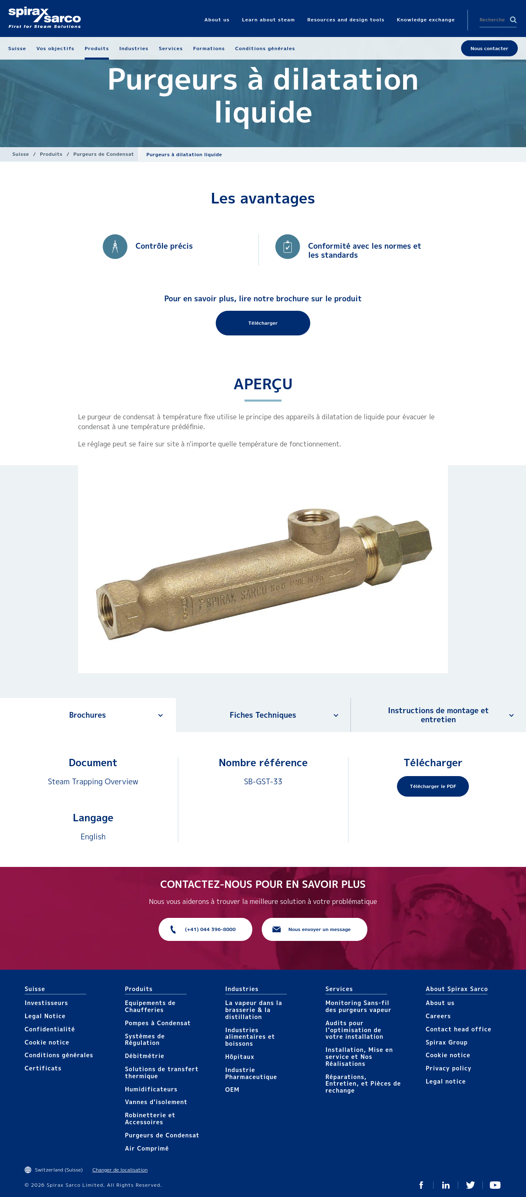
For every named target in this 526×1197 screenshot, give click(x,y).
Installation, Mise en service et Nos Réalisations (359, 1057)
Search (513, 19)
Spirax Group (447, 1042)
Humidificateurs (151, 1089)
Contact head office (458, 1029)
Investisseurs (46, 1003)
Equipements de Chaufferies (150, 1006)
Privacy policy (449, 1068)
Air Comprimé (147, 1148)
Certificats (43, 1068)
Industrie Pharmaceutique (251, 1073)
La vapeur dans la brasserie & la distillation (253, 1010)
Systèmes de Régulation (145, 1039)
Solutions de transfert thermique (162, 1072)
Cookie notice (47, 1042)
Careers (438, 1016)
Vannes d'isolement (156, 1102)
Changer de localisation (120, 1169)
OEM (232, 1089)
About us (440, 1003)
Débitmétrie (144, 1056)
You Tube (495, 1185)
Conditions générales (59, 1055)
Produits (51, 153)
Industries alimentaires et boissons (250, 1037)
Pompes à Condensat (158, 1023)
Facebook (421, 1185)
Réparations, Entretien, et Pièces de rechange (363, 1084)
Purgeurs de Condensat (104, 153)
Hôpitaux (239, 1057)
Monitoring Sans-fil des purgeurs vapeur (358, 1006)
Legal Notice (45, 1016)
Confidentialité (50, 1029)
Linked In (446, 1185)
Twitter (470, 1185)
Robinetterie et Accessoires (150, 1118)
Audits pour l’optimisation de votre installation (354, 1030)
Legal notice (446, 1081)
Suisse (20, 153)
